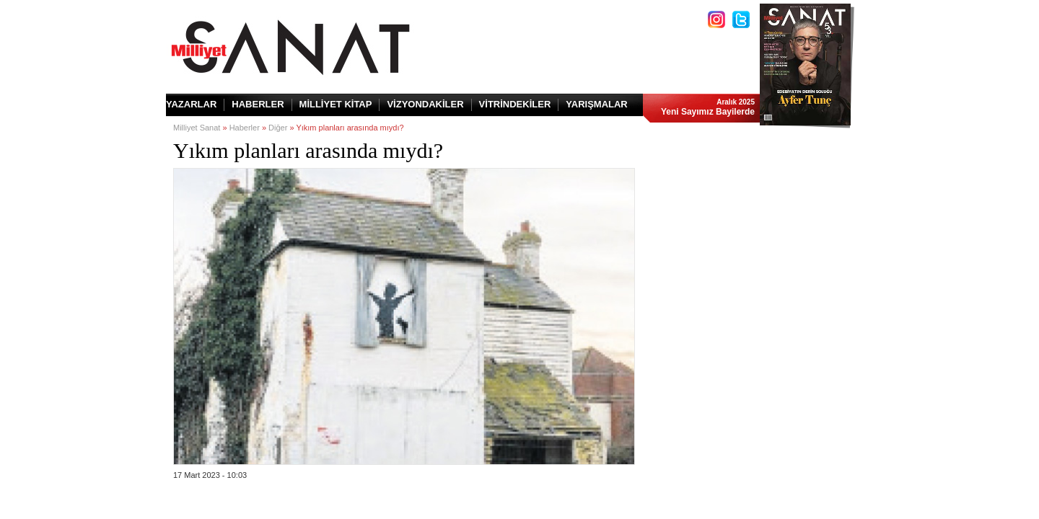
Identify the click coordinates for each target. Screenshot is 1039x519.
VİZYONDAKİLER (425, 104)
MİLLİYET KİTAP (335, 104)
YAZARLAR (191, 104)
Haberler (244, 127)
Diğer (277, 127)
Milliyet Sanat (196, 127)
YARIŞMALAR (596, 104)
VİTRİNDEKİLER (515, 104)
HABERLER (258, 104)
